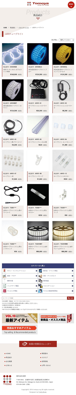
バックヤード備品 (11, 286)
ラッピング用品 (10, 291)
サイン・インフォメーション (14, 271)
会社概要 (9, 361)
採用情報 (45, 361)
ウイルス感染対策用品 (47, 291)
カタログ (45, 357)
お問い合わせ (46, 365)
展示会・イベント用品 (47, 271)
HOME (5, 27)
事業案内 (45, 353)
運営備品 (43, 281)
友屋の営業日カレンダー (40, 344)
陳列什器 (8, 281)
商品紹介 (12, 27)
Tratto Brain (42, 392)
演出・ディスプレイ (47, 276)
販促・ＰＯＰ (9, 276)
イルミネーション (24, 27)
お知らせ (9, 365)
